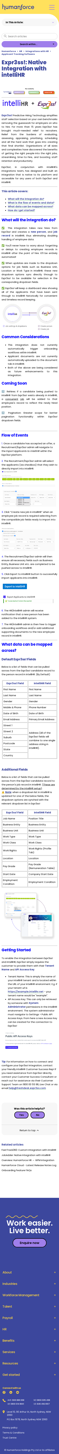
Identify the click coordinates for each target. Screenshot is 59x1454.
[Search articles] (29, 36)
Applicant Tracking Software (18, 54)
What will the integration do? (26, 199)
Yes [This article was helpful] (21, 1115)
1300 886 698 (18, 1400)
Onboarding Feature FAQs (17, 1170)
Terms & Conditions (13, 1432)
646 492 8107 (43, 1404)
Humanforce (9, 51)
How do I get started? (21, 210)
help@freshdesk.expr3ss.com (27, 1088)
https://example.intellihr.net (25, 991)
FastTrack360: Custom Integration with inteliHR (29, 1150)
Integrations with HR (37, 51)
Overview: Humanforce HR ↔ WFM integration (28, 1160)
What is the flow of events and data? (31, 202)
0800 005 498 (43, 1400)
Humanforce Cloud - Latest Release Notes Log (29, 1165)
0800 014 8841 (17, 1404)
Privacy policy (10, 1427)
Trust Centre (10, 1437)
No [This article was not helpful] (37, 1115)
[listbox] (29, 44)
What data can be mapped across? (30, 206)
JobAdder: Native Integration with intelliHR (26, 1155)
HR (20, 51)
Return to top (29, 1130)
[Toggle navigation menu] (51, 7)
